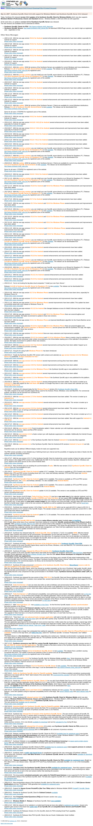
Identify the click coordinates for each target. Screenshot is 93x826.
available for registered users (74, 760)
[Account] (53, 8)
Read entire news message (13, 41)
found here (84, 503)
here (68, 658)
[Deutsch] (8, 6)
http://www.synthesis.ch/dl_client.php (41, 26)
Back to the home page (7, 823)
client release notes (82, 691)
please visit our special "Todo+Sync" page (32, 625)
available (49, 69)
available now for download (13, 646)
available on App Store (41, 604)
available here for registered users (68, 733)
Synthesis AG (12, 821)
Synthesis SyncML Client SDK (67, 389)
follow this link (37, 632)
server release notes (66, 691)
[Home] (8, 8)
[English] (3, 6)
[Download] (36, 8)
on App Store (46, 600)
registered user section (71, 805)
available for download (40, 722)
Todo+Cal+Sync (77, 552)
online (60, 797)
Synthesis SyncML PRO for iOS (24, 524)
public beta (33, 807)
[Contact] (47, 8)
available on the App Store (26, 618)
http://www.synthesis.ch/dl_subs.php (16, 70)
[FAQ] (25, 8)
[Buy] (42, 8)
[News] (13, 8)
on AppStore (76, 520)
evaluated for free (61, 722)
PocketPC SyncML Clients (81, 788)
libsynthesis (74, 565)
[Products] (19, 8)
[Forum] (29, 8)
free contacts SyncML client (37, 554)
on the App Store (19, 590)
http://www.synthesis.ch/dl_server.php (36, 28)
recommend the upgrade (61, 675)
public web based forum (33, 753)
